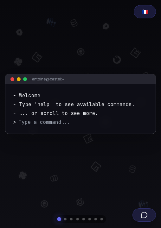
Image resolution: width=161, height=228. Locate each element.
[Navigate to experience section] (71, 219)
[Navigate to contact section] (101, 219)
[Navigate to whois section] (65, 219)
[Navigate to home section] (59, 219)
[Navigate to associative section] (95, 219)
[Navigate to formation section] (77, 219)
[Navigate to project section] (89, 219)
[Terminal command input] (83, 122)
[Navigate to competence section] (83, 219)
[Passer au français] (145, 11)
